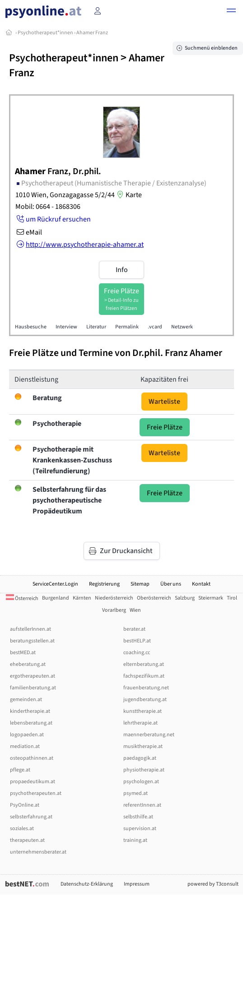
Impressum (137, 884)
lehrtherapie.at (140, 723)
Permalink (127, 327)
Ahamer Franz (92, 33)
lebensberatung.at (31, 723)
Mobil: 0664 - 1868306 (47, 207)
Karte (128, 195)
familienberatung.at (33, 688)
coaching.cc (136, 652)
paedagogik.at (139, 758)
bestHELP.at (137, 641)
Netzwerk (182, 327)
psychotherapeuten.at (35, 793)
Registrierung (104, 584)
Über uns (170, 584)
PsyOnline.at (24, 805)
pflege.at (20, 770)
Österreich (22, 598)
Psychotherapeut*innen (45, 33)
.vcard (155, 327)
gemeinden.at (26, 699)
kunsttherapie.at (142, 711)
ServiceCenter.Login (55, 584)
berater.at (134, 629)
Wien (135, 610)
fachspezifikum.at (143, 676)
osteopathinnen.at (31, 758)
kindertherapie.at (30, 711)
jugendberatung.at (145, 699)
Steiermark (210, 598)
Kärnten (82, 598)
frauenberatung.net (146, 688)
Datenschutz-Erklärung (87, 884)
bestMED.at (23, 652)
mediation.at (25, 746)
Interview (66, 327)
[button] (231, 12)
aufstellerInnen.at (30, 629)
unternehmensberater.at (38, 852)
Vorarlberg (114, 610)
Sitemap (140, 584)
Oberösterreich (154, 598)
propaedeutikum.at (32, 781)
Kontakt (201, 584)
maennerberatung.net (148, 735)
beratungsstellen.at (32, 641)
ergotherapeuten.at (32, 676)
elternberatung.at (143, 664)
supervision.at (139, 828)
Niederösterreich (114, 598)
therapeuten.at (27, 840)
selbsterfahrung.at (31, 817)
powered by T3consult (212, 884)
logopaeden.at (27, 735)
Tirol (232, 598)
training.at (135, 840)
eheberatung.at (28, 664)
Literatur (96, 327)
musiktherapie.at (143, 746)
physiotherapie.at (143, 770)
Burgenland (55, 598)
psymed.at (135, 793)
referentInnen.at (142, 805)
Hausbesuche (31, 327)
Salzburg (185, 598)
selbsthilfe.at (138, 817)
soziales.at (22, 828)
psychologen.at (141, 781)
